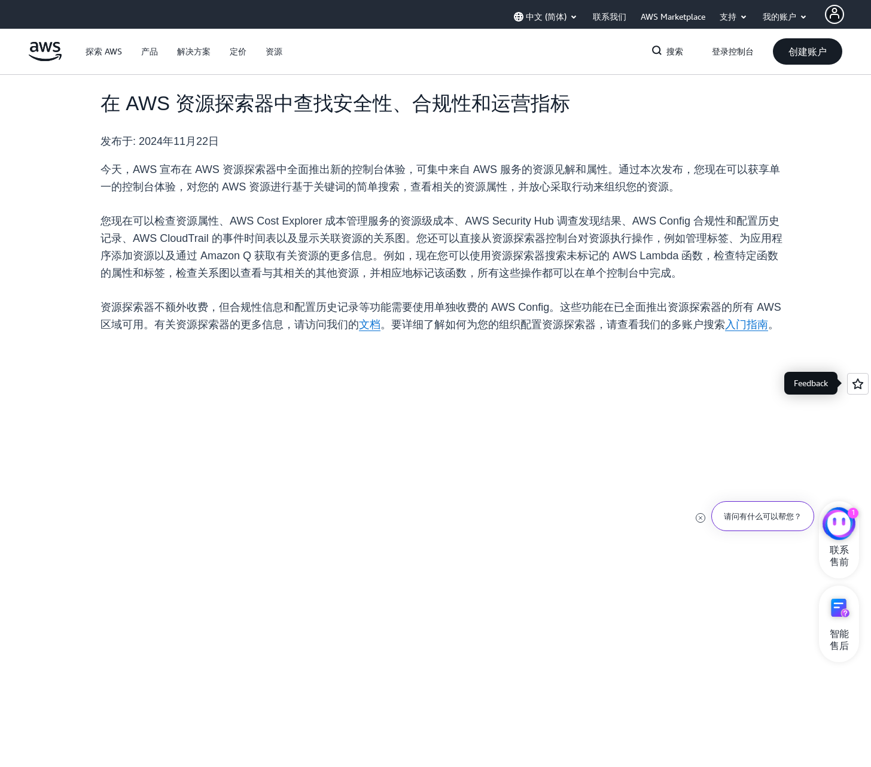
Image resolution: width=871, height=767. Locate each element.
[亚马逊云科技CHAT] (839, 525)
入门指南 (746, 325)
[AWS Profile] (834, 14)
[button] (104, 51)
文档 (369, 325)
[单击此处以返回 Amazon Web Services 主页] (45, 58)
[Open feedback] (858, 384)
